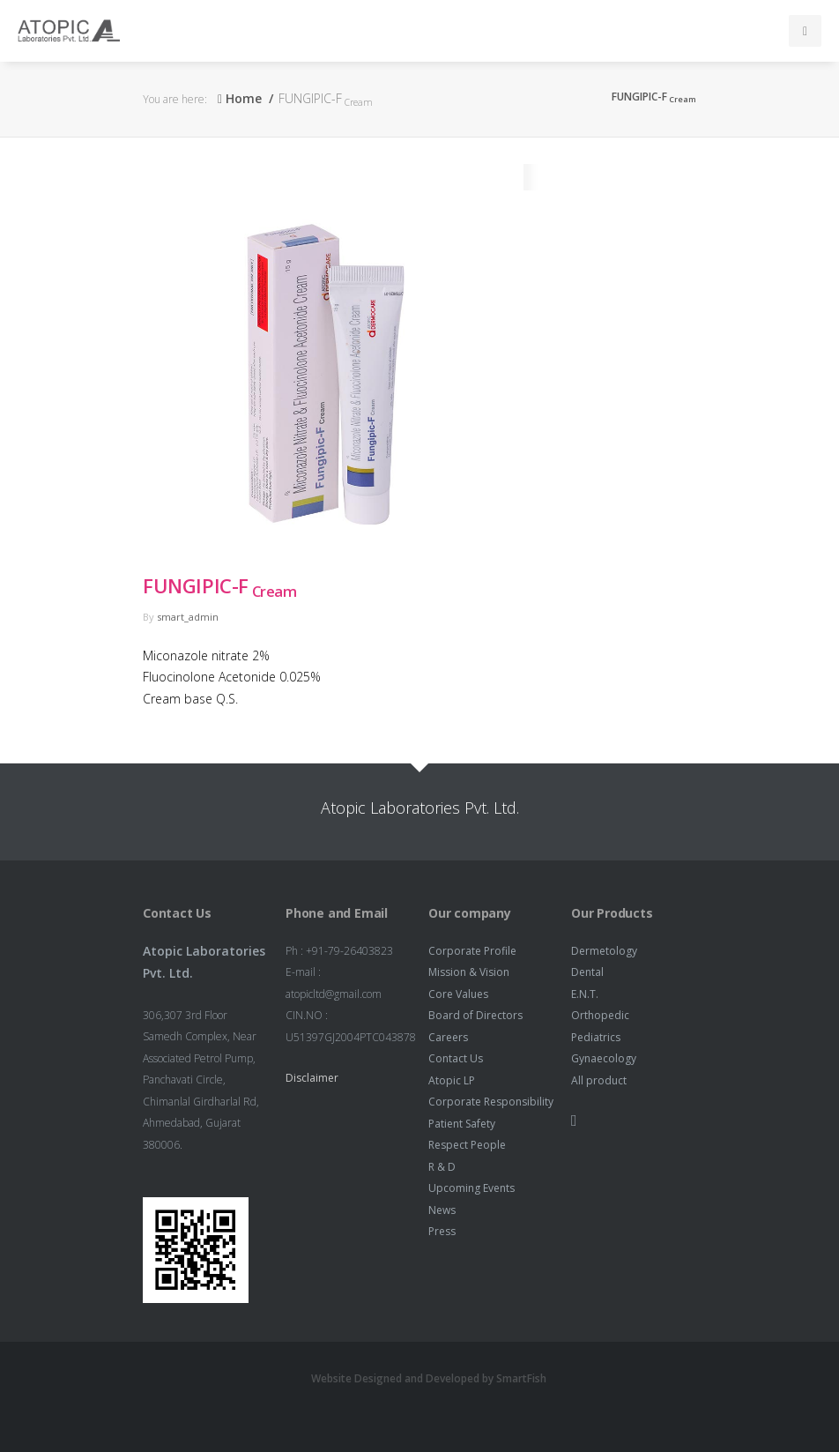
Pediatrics (595, 1037)
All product (599, 1080)
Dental (587, 971)
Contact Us (455, 1058)
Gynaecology (603, 1058)
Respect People (467, 1144)
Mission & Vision (468, 971)
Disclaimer (312, 1077)
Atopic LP (451, 1080)
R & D (442, 1166)
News (442, 1210)
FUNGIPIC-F (220, 585)
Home (240, 98)
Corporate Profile (472, 950)
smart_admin (188, 616)
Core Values (458, 994)
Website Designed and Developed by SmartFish (428, 1378)
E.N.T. (584, 994)
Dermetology (604, 950)
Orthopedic (600, 1015)
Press (442, 1231)
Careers (448, 1037)
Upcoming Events (471, 1187)
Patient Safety (461, 1123)
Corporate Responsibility (490, 1101)
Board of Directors (475, 1015)
